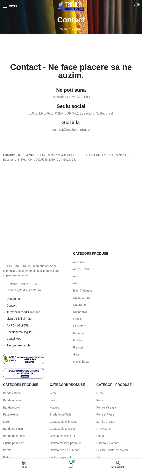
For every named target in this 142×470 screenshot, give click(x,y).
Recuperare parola (18, 345)
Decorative (80, 312)
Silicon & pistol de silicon (112, 450)
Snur (99, 457)
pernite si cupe (105, 421)
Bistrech (8, 457)
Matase (54, 407)
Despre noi (14, 298)
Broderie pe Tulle (61, 414)
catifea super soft (61, 457)
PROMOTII (103, 428)
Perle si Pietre (105, 414)
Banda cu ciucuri (13, 428)
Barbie (7, 450)
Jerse (53, 393)
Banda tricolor (12, 407)
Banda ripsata (12, 400)
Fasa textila (10, 414)
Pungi (100, 436)
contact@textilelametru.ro (71, 129)
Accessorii (79, 262)
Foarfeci (78, 340)
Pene (99, 400)
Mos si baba (80, 361)
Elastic (77, 319)
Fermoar (78, 333)
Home (63, 28)
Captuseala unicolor (62, 428)
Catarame (79, 304)
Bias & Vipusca (82, 290)
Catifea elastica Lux (62, 436)
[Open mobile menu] (10, 6)
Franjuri (78, 347)
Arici (76, 276)
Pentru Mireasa (106, 407)
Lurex (6, 421)
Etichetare (79, 326)
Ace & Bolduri (82, 269)
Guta (76, 354)
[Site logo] (71, 6)
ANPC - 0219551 (17, 325)
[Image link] (25, 256)
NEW (99, 393)
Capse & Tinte (82, 297)
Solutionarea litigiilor (19, 332)
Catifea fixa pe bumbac (64, 450)
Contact (11, 305)
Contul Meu (14, 338)
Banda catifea (12, 393)
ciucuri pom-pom (13, 443)
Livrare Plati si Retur (20, 318)
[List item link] (36, 284)
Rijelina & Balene (107, 443)
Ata (75, 283)
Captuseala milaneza (63, 421)
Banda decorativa (14, 436)
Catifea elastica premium (65, 443)
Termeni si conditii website (23, 312)
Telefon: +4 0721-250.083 (71, 97)
